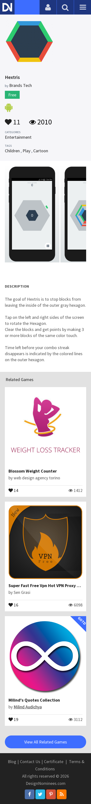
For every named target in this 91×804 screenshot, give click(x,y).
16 (13, 604)
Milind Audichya (28, 707)
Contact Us (30, 761)
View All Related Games (45, 742)
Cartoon (40, 150)
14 (13, 490)
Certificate (53, 761)
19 (13, 719)
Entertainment (18, 137)
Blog (12, 761)
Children (12, 150)
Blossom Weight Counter (32, 471)
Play (26, 150)
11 (12, 119)
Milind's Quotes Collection (34, 700)
